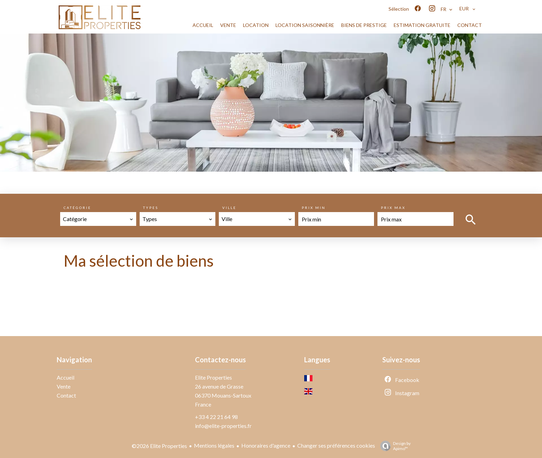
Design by (394, 446)
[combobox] (98, 219)
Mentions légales (214, 445)
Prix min (314, 208)
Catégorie (77, 208)
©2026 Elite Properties (159, 445)
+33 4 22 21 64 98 (216, 416)
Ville (229, 208)
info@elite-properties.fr (223, 425)
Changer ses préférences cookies (336, 445)
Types (150, 208)
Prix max (393, 208)
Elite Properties (213, 377)
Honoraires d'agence (265, 445)
